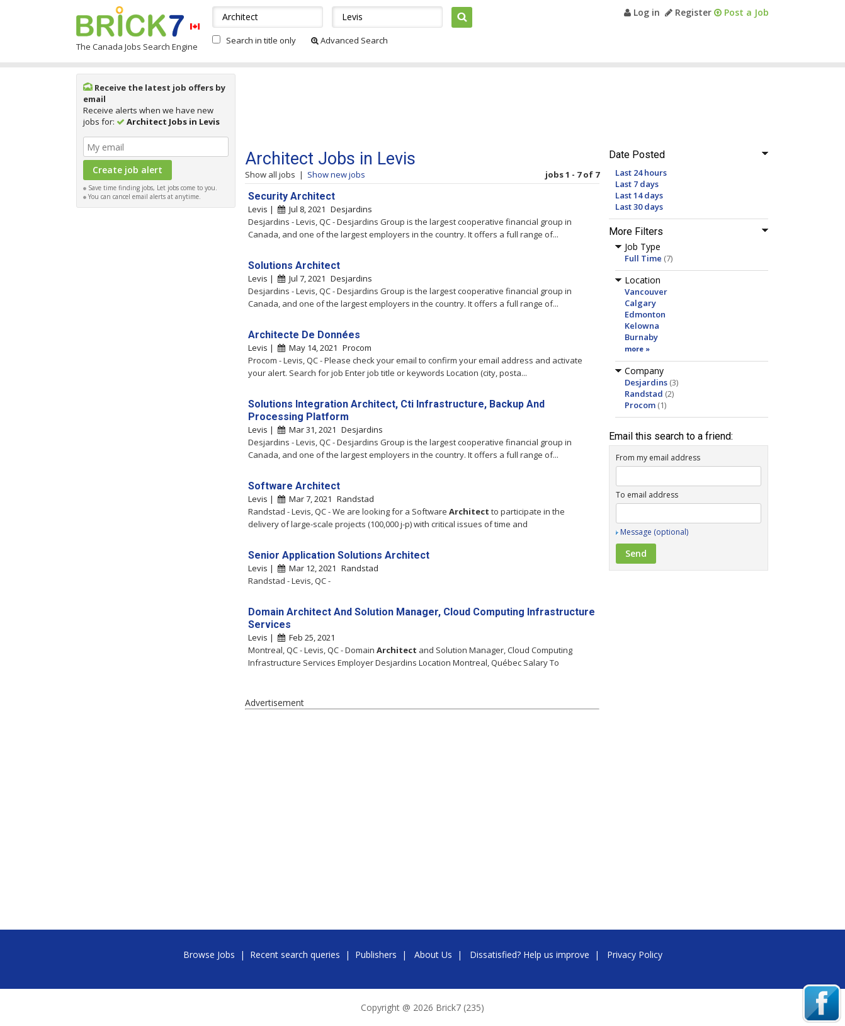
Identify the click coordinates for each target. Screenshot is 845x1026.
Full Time (643, 258)
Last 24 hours (641, 172)
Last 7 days (637, 184)
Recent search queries (295, 954)
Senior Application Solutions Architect (338, 555)
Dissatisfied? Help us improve (529, 954)
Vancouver (646, 291)
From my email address (658, 457)
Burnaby (641, 337)
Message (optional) (654, 532)
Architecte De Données (304, 335)
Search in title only (261, 40)
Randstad (644, 393)
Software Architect (294, 486)
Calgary (640, 303)
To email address (647, 494)
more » (637, 348)
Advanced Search (349, 40)
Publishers (376, 954)
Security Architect (291, 196)
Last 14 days (639, 195)
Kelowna (642, 325)
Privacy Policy (634, 954)
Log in (642, 12)
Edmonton (645, 314)
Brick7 (130, 21)
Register (688, 12)
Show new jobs (336, 174)
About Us (433, 954)
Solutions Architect (294, 265)
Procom (640, 405)
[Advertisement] (156, 403)
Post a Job (741, 12)
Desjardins (646, 382)
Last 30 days (639, 206)
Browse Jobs (209, 954)
